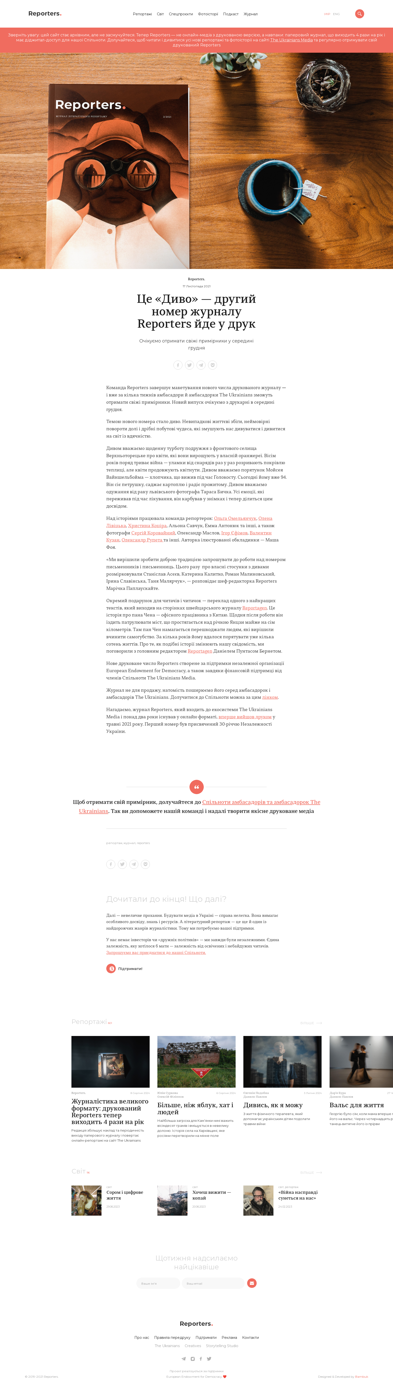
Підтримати (206, 1337)
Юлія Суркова (167, 1093)
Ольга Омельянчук (235, 518)
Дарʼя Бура (338, 1093)
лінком (270, 697)
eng (336, 14)
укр (327, 14)
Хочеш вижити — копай (211, 1195)
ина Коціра (154, 526)
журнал (130, 843)
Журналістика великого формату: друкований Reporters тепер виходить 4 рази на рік (109, 1112)
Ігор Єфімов (234, 533)
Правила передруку (172, 1337)
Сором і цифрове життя (125, 1195)
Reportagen (254, 608)
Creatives (193, 1346)
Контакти (250, 1337)
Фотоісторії (208, 14)
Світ (160, 14)
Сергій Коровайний (153, 533)
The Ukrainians (167, 1346)
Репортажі (142, 14)
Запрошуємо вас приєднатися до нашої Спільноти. (156, 953)
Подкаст (231, 14)
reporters (143, 843)
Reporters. (196, 279)
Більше (307, 1023)
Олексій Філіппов (170, 1096)
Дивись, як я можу (273, 1105)
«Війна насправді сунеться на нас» (298, 1195)
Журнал (251, 14)
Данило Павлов (255, 1096)
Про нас (141, 1337)
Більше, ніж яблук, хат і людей (195, 1109)
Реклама (229, 1337)
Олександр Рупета (142, 540)
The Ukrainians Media (291, 40)
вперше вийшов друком (245, 717)
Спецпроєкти (181, 14)
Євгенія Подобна (256, 1093)
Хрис (134, 526)
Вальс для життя (357, 1105)
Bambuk (361, 1376)
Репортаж (114, 843)
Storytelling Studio (222, 1346)
